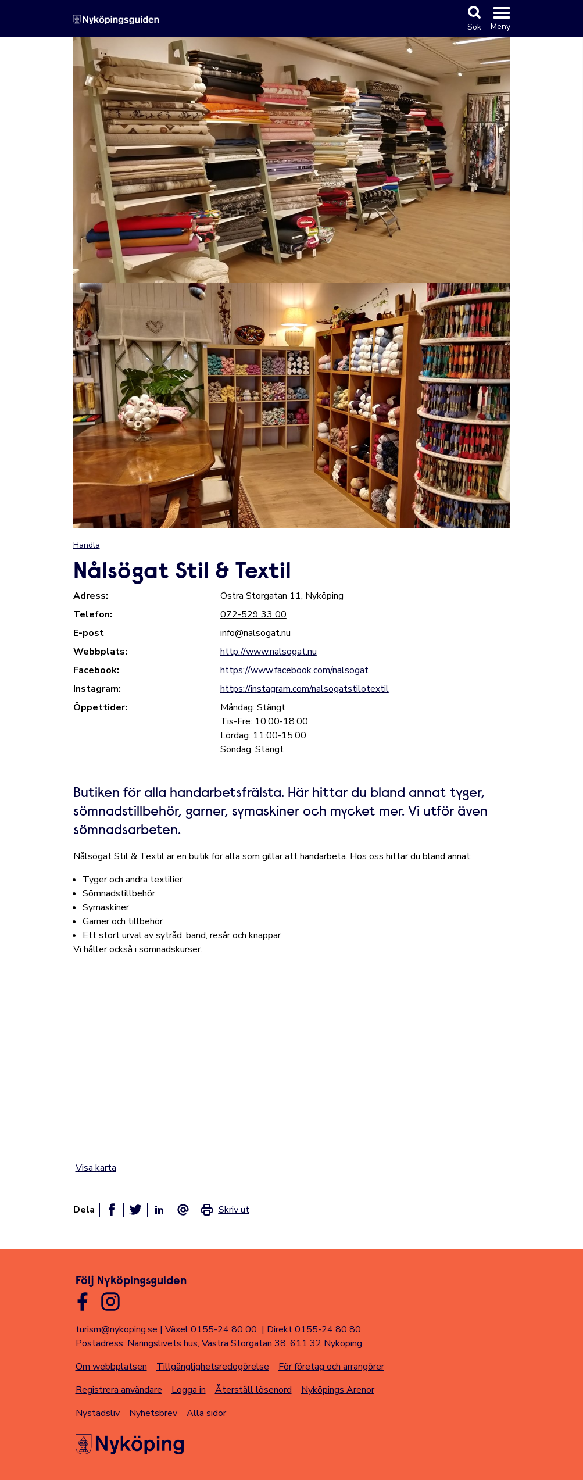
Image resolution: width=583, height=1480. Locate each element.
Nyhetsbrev (153, 1413)
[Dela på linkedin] (159, 1210)
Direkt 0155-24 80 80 (314, 1329)
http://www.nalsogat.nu (268, 651)
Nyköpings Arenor (337, 1390)
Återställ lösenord (253, 1390)
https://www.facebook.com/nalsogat (294, 670)
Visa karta (96, 1167)
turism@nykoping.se (117, 1329)
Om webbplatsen (111, 1366)
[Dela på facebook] (112, 1210)
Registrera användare (119, 1390)
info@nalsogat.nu (255, 633)
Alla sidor (206, 1413)
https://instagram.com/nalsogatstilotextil (304, 688)
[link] (224, 1210)
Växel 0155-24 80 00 (211, 1329)
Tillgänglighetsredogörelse (212, 1366)
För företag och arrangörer (331, 1366)
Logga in (188, 1390)
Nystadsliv (98, 1413)
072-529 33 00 (253, 614)
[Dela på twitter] (135, 1210)
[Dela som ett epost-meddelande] (183, 1210)
